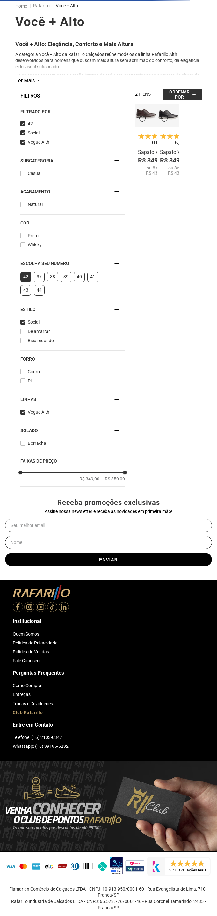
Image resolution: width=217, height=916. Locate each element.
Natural (35, 204)
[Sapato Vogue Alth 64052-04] (146, 140)
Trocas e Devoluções (33, 703)
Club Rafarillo (28, 712)
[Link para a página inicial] (22, 6)
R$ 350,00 (113, 478)
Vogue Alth (38, 142)
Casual (34, 173)
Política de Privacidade (35, 642)
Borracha (37, 443)
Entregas (22, 694)
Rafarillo (41, 5)
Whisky (35, 244)
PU (30, 380)
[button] (72, 111)
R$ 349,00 (89, 478)
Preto (33, 235)
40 (79, 276)
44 (39, 290)
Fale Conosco (26, 660)
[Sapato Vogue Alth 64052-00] (168, 140)
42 (30, 123)
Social (34, 132)
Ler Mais (25, 80)
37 (39, 276)
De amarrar (39, 331)
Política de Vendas (31, 651)
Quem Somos (26, 634)
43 (25, 290)
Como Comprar (28, 685)
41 (92, 276)
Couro (34, 371)
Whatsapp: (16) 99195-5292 (41, 746)
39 (66, 276)
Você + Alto (67, 5)
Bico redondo (41, 340)
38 (52, 276)
